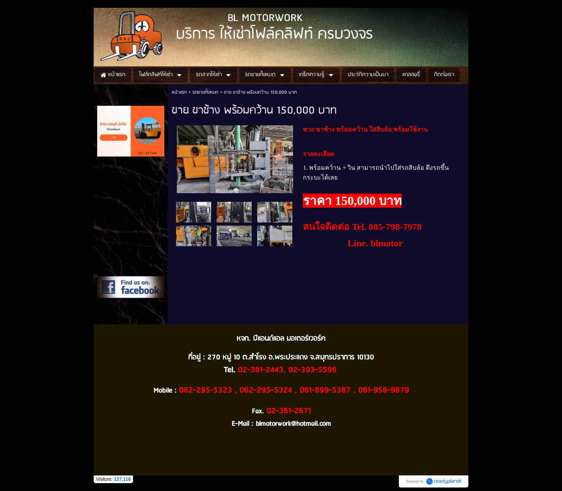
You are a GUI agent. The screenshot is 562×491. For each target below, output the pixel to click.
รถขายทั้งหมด (205, 92)
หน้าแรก (179, 92)
